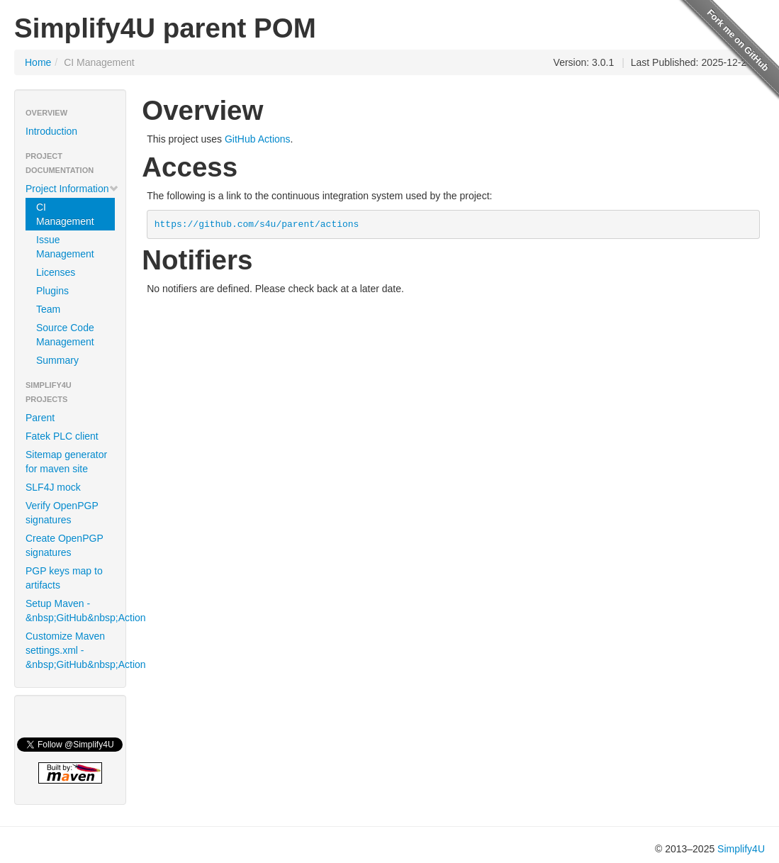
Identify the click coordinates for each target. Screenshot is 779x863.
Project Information (72, 188)
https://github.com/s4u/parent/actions (257, 224)
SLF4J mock (53, 487)
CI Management (65, 214)
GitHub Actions (258, 139)
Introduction (51, 131)
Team (48, 309)
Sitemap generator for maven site (66, 461)
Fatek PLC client (62, 436)
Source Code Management (65, 334)
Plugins (52, 290)
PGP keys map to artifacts (64, 578)
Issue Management (65, 247)
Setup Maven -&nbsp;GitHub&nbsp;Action (75, 610)
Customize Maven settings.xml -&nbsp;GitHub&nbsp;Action (75, 650)
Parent (40, 417)
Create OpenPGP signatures (64, 545)
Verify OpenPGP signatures (62, 512)
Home (38, 62)
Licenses (55, 272)
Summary (57, 360)
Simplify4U (741, 848)
